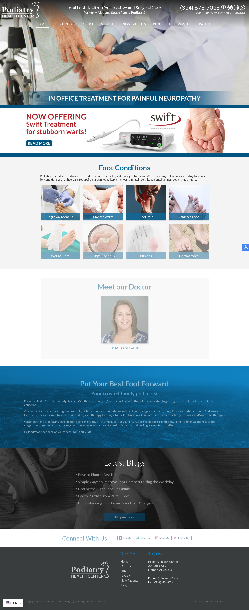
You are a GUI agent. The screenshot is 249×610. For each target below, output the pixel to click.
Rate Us (205, 24)
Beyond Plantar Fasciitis (97, 475)
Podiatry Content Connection (90, 601)
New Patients (134, 24)
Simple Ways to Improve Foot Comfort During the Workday (126, 482)
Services (108, 24)
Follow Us (145, 538)
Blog (157, 24)
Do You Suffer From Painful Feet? (104, 496)
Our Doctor (65, 24)
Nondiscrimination (215, 601)
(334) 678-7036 (200, 8)
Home (42, 24)
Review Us (183, 538)
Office (88, 24)
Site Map (199, 601)
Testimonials (180, 24)
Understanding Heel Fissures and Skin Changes (115, 503)
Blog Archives (124, 517)
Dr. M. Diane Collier (124, 349)
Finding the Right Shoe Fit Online (104, 489)
